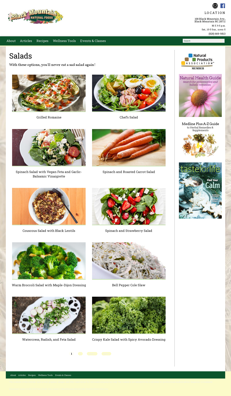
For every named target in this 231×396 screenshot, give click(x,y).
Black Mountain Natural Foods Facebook (222, 5)
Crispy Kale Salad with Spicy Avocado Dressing (128, 339)
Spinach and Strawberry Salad (128, 230)
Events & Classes (93, 41)
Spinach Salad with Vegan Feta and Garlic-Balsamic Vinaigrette (49, 174)
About (11, 41)
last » (106, 353)
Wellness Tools (64, 41)
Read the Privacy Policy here (97, 389)
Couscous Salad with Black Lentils (49, 230)
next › (92, 353)
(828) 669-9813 (217, 33)
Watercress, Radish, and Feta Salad (49, 339)
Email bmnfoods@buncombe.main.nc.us (215, 5)
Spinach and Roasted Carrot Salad (129, 172)
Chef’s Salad (129, 117)
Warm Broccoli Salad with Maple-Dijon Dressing (49, 285)
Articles (26, 41)
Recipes (42, 41)
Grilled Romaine (48, 117)
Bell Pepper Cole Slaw (128, 285)
